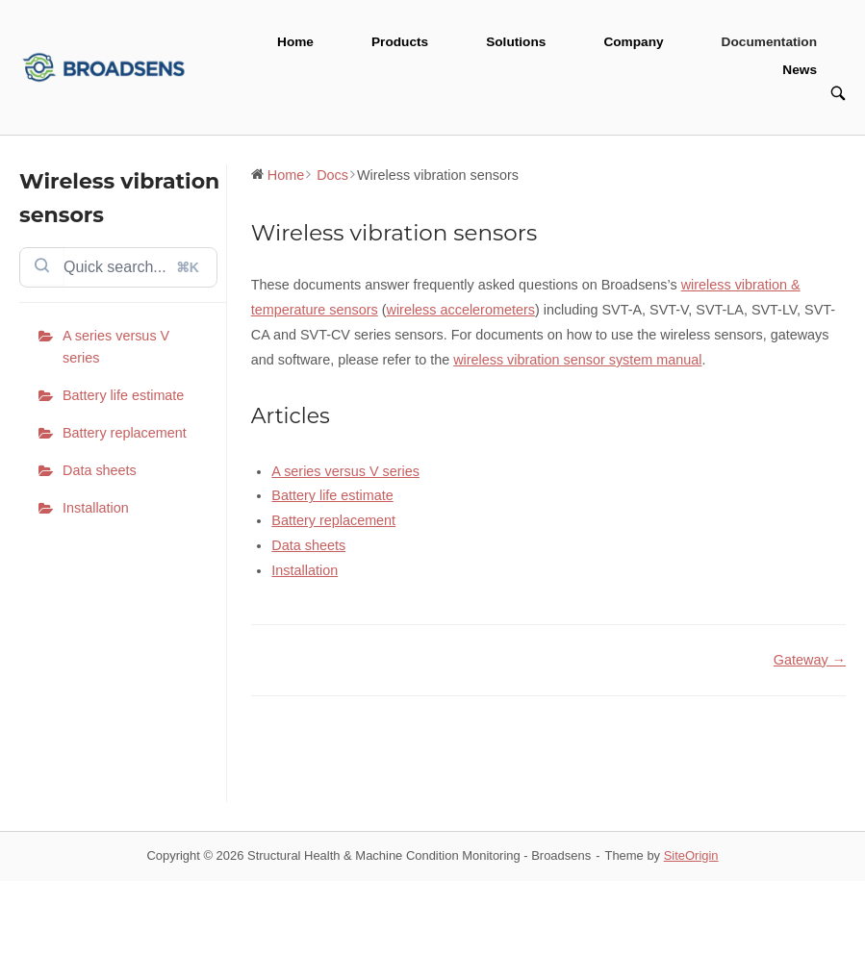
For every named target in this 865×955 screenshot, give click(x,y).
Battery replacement (125, 432)
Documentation (769, 42)
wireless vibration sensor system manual (577, 359)
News (799, 70)
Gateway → (810, 659)
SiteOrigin (691, 855)
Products (399, 42)
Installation (96, 507)
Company (633, 42)
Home (295, 42)
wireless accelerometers (461, 309)
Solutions (516, 42)
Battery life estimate (123, 395)
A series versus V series (116, 346)
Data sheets (100, 470)
